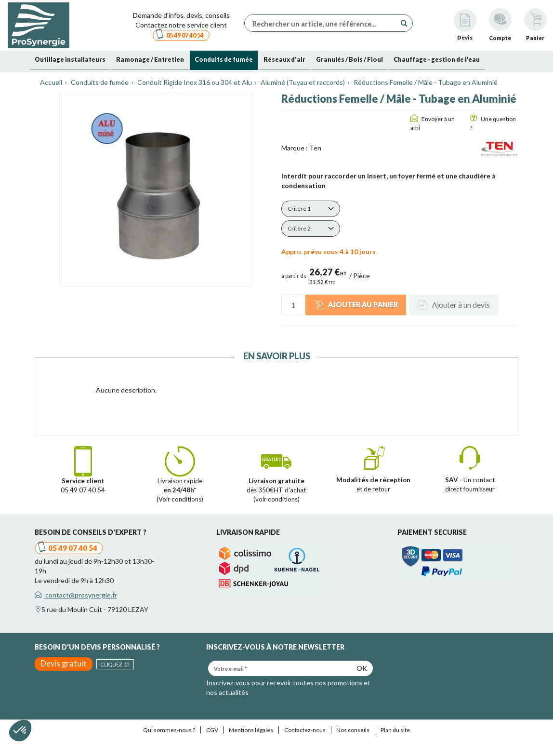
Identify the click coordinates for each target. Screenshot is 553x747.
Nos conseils (352, 729)
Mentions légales (251, 729)
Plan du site (395, 729)
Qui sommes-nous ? (169, 729)
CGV (212, 729)
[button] (310, 209)
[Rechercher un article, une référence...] (323, 23)
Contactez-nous (305, 729)
